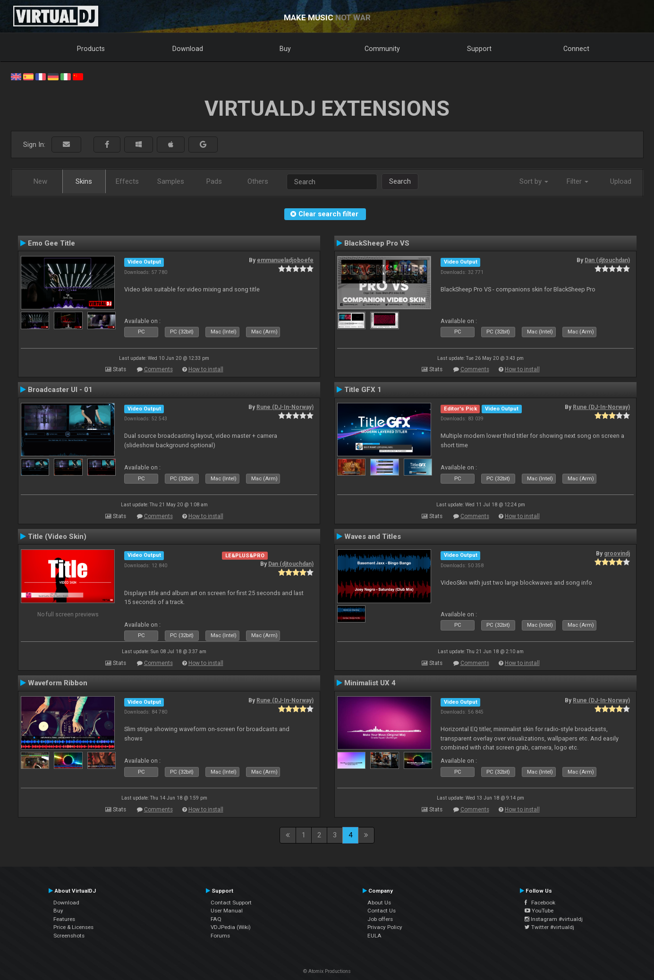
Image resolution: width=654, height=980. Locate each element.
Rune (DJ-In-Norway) (285, 407)
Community (382, 48)
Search (400, 181)
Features (64, 919)
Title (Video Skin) (57, 536)
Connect (576, 48)
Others (257, 181)
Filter (577, 181)
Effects (127, 181)
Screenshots (69, 935)
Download (187, 48)
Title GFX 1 (363, 389)
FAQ (216, 919)
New (40, 181)
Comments (158, 369)
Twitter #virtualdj (549, 927)
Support (479, 48)
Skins (84, 181)
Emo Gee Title (51, 243)
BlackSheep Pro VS (376, 243)
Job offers (380, 919)
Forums (220, 935)
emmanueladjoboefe (285, 260)
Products (91, 48)
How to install (205, 369)
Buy (285, 48)
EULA (374, 935)
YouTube (539, 910)
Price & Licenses (73, 927)
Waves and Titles (372, 536)
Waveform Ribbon (57, 683)
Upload (620, 181)
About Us (379, 902)
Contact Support (231, 902)
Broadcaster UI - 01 (60, 389)
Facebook (540, 902)
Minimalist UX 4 (370, 683)
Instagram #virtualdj (554, 919)
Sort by (533, 181)
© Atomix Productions (327, 971)
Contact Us (381, 910)
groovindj (617, 553)
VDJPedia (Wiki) (231, 927)
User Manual (227, 910)
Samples (170, 181)
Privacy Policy (384, 927)
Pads (214, 181)
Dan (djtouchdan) (607, 260)
